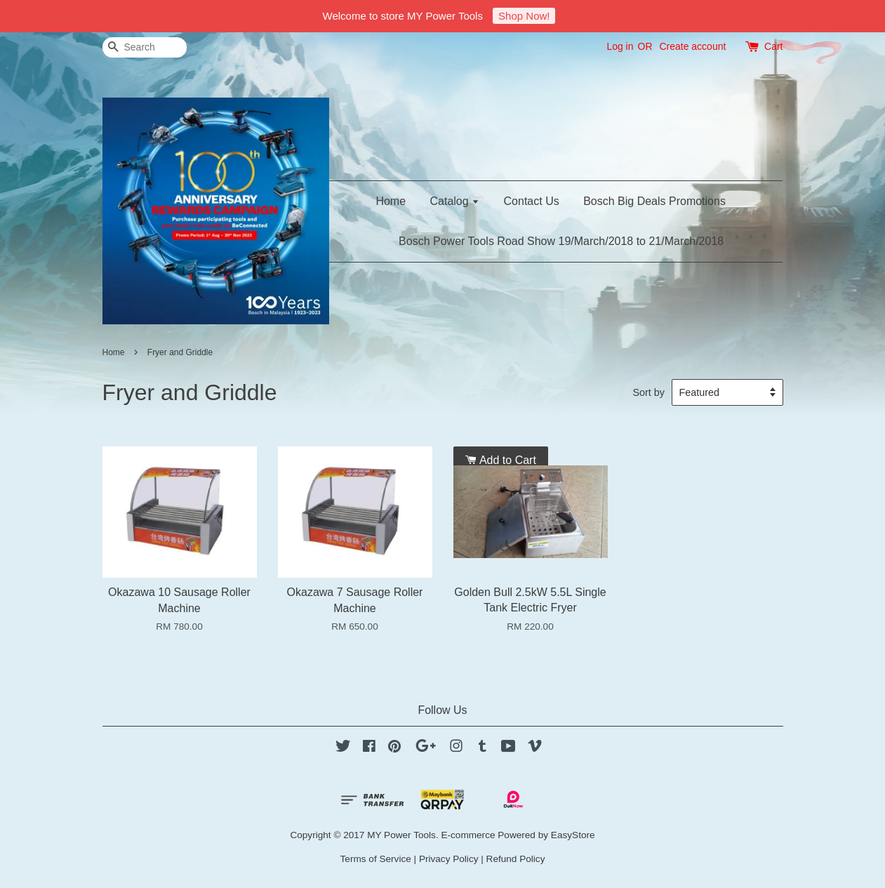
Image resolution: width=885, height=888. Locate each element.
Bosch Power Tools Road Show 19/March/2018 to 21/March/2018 (561, 241)
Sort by (648, 392)
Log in (619, 46)
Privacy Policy (449, 859)
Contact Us (531, 201)
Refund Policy (515, 859)
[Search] (144, 47)
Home (390, 201)
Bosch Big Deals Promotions (654, 201)
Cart (773, 46)
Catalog (455, 201)
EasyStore (573, 835)
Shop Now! (524, 16)
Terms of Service (375, 859)
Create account (692, 46)
